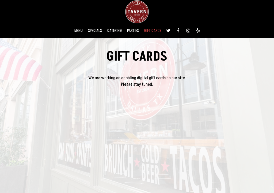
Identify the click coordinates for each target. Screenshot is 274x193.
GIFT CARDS (152, 31)
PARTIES (133, 31)
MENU (78, 31)
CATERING (114, 31)
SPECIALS (95, 31)
